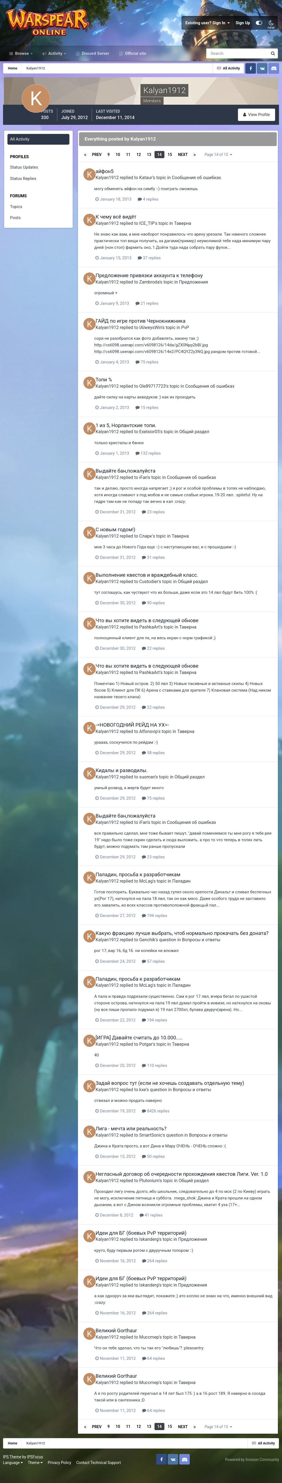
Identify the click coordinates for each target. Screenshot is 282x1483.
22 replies (164, 653)
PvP (195, 333)
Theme (36, 1475)
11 (135, 162)
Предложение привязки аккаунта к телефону (159, 282)
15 (177, 162)
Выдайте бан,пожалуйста (135, 476)
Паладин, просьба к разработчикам (147, 878)
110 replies (165, 1074)
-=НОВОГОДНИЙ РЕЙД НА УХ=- (142, 729)
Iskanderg (159, 1253)
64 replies (164, 1372)
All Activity (20, 147)
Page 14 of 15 (227, 162)
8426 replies (167, 1119)
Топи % (113, 386)
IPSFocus (36, 1468)
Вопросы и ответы (211, 949)
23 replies (164, 517)
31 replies (164, 562)
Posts (15, 225)
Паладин (191, 884)
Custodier (158, 586)
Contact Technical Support (99, 1475)
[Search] (218, 63)
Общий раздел (204, 437)
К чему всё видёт (125, 223)
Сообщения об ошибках (206, 184)
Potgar (155, 1053)
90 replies (164, 607)
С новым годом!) (125, 535)
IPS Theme (13, 1468)
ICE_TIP (156, 230)
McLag (156, 884)
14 (166, 162)
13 (156, 162)
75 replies (158, 368)
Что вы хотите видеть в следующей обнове (156, 625)
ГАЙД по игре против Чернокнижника (150, 327)
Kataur (155, 184)
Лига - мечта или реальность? (141, 1137)
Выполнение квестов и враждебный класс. (156, 580)
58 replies (164, 756)
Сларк (155, 541)
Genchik (157, 949)
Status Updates (24, 175)
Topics (16, 214)
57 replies (164, 970)
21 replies (158, 309)
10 (125, 162)
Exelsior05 (159, 437)
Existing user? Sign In (207, 27)
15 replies (158, 413)
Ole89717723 (162, 392)
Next (190, 162)
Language (14, 1475)
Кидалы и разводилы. (131, 774)
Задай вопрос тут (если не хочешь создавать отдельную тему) (179, 1092)
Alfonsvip (158, 735)
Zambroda (159, 288)
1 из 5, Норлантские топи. (135, 431)
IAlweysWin (160, 333)
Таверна (192, 230)
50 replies (164, 1165)
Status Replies (23, 186)
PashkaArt (159, 631)
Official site (135, 62)
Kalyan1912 (117, 184)
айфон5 (114, 178)
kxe (152, 1098)
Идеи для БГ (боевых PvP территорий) (150, 1247)
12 (146, 162)
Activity (55, 62)
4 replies (159, 205)
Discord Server (95, 62)
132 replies (159, 458)
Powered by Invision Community (251, 1471)
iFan (153, 482)
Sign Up (243, 27)
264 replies (165, 1274)
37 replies (160, 264)
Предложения (203, 288)
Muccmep (159, 1350)
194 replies (165, 919)
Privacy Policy (60, 1475)
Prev (104, 162)
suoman (157, 780)
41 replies (162, 1229)
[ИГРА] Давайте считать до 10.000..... (149, 1047)
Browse (22, 62)
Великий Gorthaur (126, 1344)
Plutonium (159, 1195)
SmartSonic (160, 1143)
